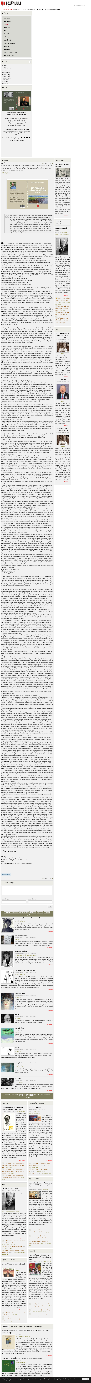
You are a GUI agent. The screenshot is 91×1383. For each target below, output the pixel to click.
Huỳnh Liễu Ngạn (9, 1248)
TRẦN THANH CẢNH (46, 1173)
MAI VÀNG (8, 1317)
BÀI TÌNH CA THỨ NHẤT (10, 1188)
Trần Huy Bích (5, 173)
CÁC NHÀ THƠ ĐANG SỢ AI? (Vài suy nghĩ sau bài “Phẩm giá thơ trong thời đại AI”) (40, 1185)
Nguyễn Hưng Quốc (20, 974)
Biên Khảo (5, 1103)
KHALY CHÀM (6, 72)
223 (24, 912)
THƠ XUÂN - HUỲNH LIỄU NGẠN (13, 1246)
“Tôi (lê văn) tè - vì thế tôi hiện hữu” (25, 970)
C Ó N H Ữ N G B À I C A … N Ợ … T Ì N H (13, 1265)
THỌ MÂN (17, 939)
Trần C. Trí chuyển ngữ (12, 1244)
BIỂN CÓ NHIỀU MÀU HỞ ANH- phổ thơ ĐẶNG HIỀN (62, 308)
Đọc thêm (49, 931)
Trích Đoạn (13, 1326)
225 (31, 912)
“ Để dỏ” (34, 1173)
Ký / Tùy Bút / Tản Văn (9, 1260)
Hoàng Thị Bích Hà (11, 1321)
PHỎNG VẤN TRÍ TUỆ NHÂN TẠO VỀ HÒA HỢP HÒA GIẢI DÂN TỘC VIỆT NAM (40, 1257)
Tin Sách (5, 1326)
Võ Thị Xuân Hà (19, 1082)
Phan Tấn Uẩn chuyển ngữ (34, 1113)
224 (28, 912)
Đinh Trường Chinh (20, 1067)
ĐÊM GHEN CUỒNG (21, 951)
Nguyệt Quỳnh (35, 1315)
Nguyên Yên (18, 997)
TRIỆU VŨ (18, 1270)
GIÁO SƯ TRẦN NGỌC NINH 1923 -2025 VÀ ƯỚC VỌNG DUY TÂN (12, 1108)
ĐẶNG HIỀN (18, 1193)
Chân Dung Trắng (20, 993)
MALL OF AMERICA (35, 1107)
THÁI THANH (15, 1317)
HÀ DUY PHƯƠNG (20, 922)
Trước (45, 163)
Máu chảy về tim (19, 1028)
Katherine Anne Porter (7, 69)
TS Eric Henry (28, 1337)
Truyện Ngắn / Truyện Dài (36, 1103)
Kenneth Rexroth (6, 70)
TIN (56, 329)
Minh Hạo (45, 1189)
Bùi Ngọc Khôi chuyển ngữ (22, 955)
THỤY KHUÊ (9, 1167)
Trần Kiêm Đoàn (47, 1261)
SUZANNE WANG (36, 1111)
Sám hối (17, 1047)
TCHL (62, 354)
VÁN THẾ (18, 1078)
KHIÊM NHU (5, 80)
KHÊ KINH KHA (6, 78)
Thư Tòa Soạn (59, 160)
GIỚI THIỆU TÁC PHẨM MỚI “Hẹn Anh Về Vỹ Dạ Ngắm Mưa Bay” (22, 1358)
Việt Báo (62, 446)
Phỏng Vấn (32, 1251)
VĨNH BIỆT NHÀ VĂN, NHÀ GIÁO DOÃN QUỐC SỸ (63, 335)
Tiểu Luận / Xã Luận (35, 1179)
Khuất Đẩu (5, 83)
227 (38, 912)
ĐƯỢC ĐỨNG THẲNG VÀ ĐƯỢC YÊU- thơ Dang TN (62, 300)
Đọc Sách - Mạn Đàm (25, 1326)
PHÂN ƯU (63, 379)
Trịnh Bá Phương (42, 1315)
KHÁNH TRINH (6, 74)
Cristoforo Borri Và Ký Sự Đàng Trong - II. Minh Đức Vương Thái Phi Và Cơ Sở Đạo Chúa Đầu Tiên (13, 1171)
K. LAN (4, 67)
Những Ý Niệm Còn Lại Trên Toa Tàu (25, 1063)
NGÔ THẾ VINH (21, 1111)
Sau (50, 163)
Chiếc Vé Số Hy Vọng (21, 935)
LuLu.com (26, 129)
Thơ (3, 1184)
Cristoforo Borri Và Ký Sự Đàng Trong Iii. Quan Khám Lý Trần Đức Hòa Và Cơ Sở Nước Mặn (13, 1165)
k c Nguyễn (5, 65)
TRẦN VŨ (35, 1311)
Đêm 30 (17, 1014)
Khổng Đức (5, 81)
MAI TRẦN (34, 1307)
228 (42, 912)
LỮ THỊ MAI (18, 1018)
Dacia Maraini (33, 955)
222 (21, 912)
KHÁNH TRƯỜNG (7, 76)
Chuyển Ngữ (38, 1326)
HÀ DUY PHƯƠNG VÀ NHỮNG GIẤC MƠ (27, 918)
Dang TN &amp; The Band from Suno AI (10, 1211)
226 (35, 912)
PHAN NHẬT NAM (42, 1311)
